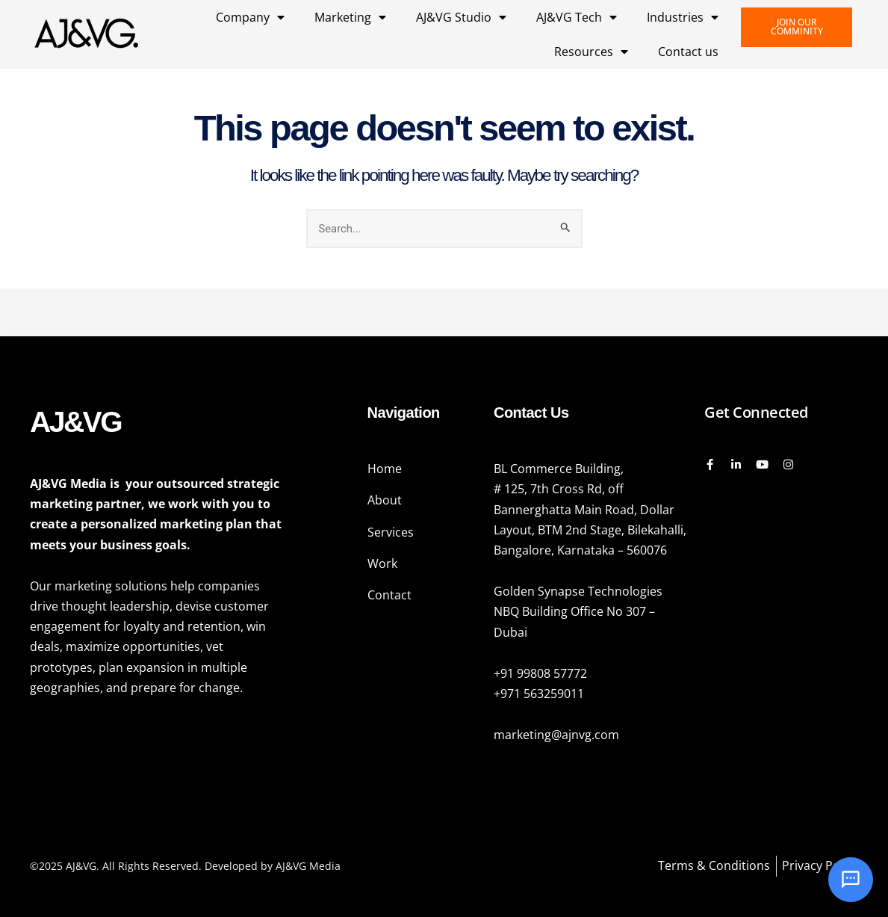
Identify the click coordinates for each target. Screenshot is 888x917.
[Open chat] (850, 879)
